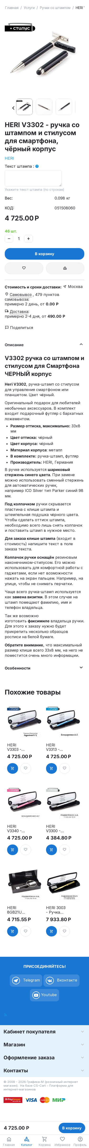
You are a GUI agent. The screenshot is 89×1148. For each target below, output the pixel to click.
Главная (12, 8)
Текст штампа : (19, 166)
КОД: (9, 208)
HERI (9, 158)
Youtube (44, 995)
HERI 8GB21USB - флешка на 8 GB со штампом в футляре (17, 910)
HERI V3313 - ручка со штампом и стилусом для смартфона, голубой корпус (56, 747)
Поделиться (19, 327)
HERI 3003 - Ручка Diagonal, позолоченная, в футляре (56, 910)
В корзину (44, 253)
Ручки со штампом (55, 8)
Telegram (26, 980)
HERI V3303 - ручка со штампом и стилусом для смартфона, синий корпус (16, 747)
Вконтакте (61, 980)
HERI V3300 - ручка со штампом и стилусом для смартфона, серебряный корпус (56, 828)
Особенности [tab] (43, 667)
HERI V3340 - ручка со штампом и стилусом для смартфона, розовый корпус (16, 828)
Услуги (29, 8)
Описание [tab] (43, 344)
